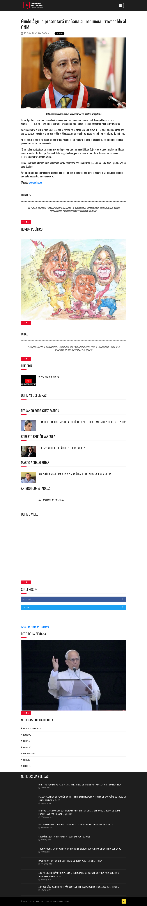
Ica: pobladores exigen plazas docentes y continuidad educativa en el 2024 (76, 824)
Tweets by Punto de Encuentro (35, 627)
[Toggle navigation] (120, 5)
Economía (27, 747)
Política (43, 33)
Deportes (27, 766)
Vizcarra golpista (49, 377)
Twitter (74, 607)
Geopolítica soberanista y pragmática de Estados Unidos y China (75, 473)
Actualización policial (51, 499)
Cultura (26, 760)
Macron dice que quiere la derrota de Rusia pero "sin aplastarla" (71, 860)
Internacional (29, 753)
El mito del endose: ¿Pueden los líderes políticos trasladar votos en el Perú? (82, 422)
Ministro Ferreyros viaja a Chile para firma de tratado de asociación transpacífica (80, 784)
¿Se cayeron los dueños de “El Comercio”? (62, 448)
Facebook (74, 599)
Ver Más (26, 222)
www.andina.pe (35, 182)
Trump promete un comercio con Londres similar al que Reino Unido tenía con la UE (80, 848)
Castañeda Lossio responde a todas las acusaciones (64, 836)
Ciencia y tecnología (32, 728)
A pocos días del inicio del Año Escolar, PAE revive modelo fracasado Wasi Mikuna (79, 886)
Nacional (27, 735)
